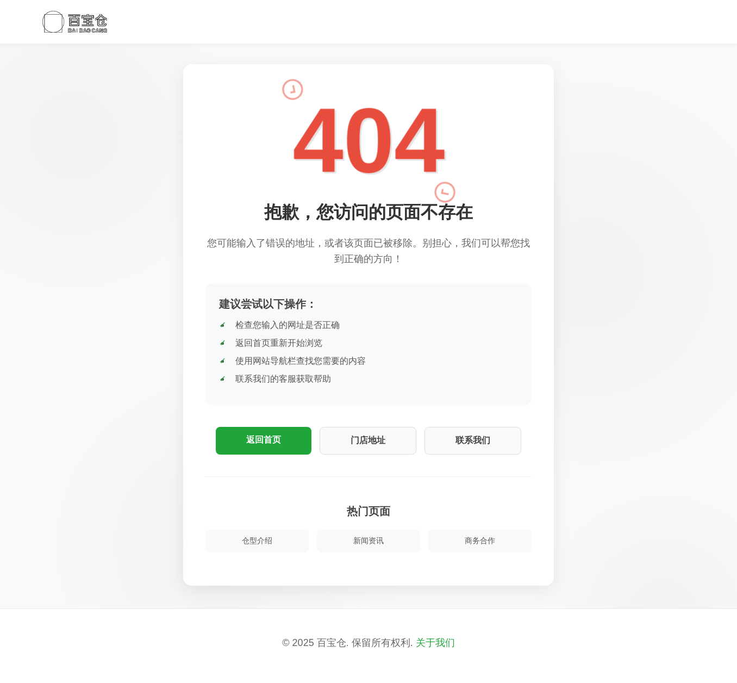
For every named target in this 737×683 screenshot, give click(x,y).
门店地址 (368, 440)
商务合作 (480, 540)
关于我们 (435, 642)
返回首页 (263, 439)
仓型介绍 (257, 540)
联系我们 (472, 440)
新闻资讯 (368, 540)
